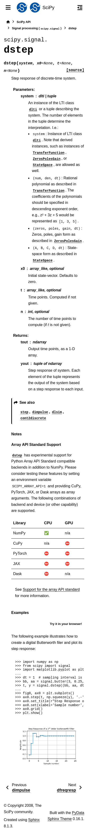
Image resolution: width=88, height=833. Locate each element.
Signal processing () (36, 28)
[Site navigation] (8, 7)
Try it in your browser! (66, 624)
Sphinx (34, 820)
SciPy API (24, 22)
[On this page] (80, 7)
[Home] (8, 21)
